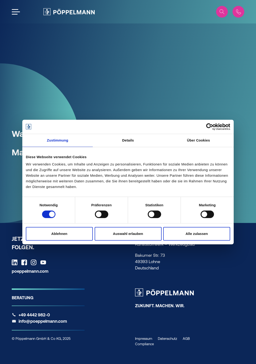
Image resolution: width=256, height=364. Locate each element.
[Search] (222, 12)
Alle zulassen (197, 234)
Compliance (144, 344)
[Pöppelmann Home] (69, 11)
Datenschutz (167, 339)
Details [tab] (128, 140)
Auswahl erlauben (128, 234)
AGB (186, 339)
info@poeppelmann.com (43, 321)
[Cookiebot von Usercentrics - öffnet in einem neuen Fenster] (209, 126)
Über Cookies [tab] (198, 140)
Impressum (143, 339)
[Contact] (238, 12)
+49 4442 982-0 (34, 314)
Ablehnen (59, 234)
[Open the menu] (16, 12)
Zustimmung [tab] (57, 140)
